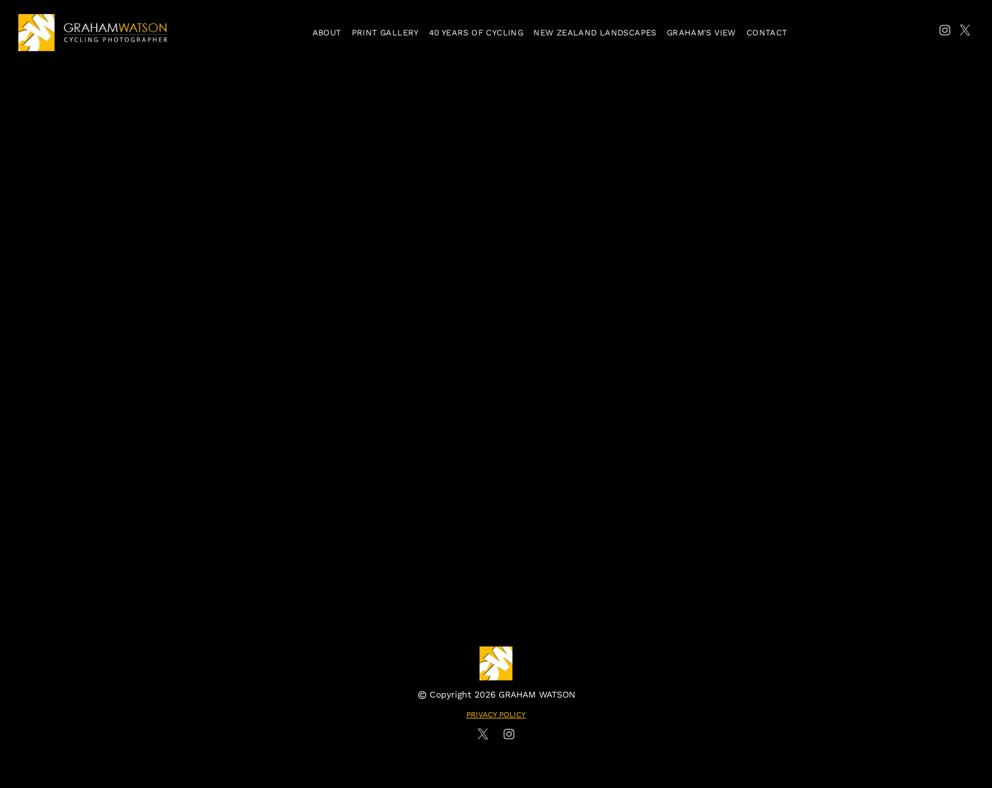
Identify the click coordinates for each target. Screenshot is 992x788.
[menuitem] (327, 32)
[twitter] (965, 32)
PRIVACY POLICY (496, 714)
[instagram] (945, 32)
